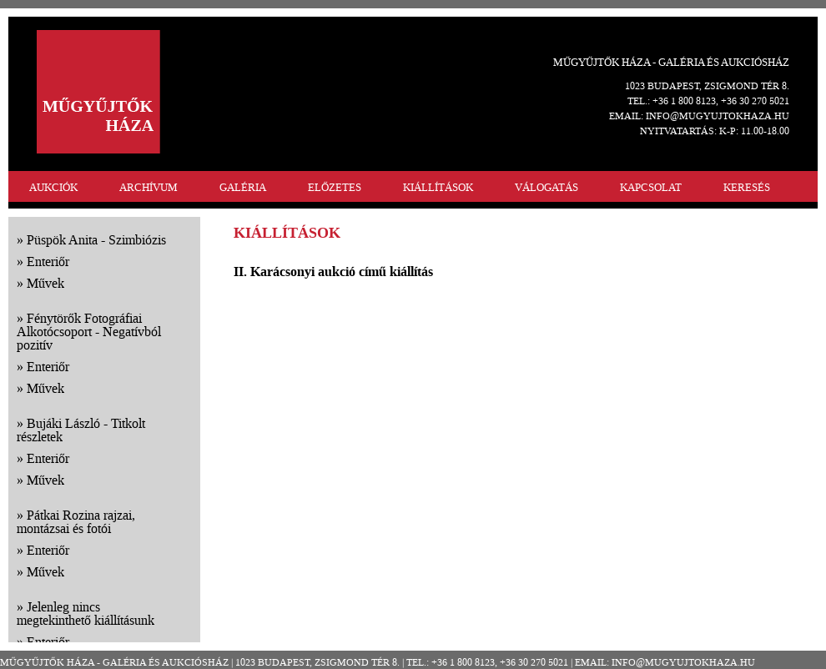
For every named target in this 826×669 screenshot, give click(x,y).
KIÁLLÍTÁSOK (438, 187)
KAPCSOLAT (651, 187)
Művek (45, 283)
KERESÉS (746, 187)
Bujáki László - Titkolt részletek (81, 430)
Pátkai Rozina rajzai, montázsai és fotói (76, 521)
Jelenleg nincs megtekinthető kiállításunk (85, 613)
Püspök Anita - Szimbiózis (96, 240)
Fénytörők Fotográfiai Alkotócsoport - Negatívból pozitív (89, 331)
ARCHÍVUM (148, 187)
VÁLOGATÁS (546, 187)
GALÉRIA (242, 187)
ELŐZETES (334, 187)
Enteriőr (48, 261)
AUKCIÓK (53, 187)
